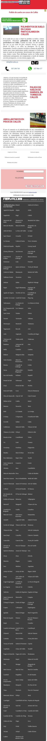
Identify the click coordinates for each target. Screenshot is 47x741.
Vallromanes (7, 303)
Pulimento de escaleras (12, 162)
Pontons (18, 618)
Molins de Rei (7, 401)
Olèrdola (6, 468)
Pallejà (17, 695)
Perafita (30, 385)
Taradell (30, 649)
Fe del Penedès (32, 675)
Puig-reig (30, 298)
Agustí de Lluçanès (8, 210)
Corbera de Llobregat (31, 603)
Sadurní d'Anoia (32, 520)
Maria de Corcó (8, 514)
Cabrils (30, 215)
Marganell (18, 504)
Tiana (5, 690)
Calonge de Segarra (9, 602)
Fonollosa (18, 447)
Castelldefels (31, 468)
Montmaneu (31, 654)
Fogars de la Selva (21, 654)
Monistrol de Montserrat (19, 221)
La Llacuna (7, 241)
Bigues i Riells (32, 571)
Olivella (30, 556)
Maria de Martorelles (9, 473)
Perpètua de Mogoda (33, 700)
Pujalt (5, 623)
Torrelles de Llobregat (18, 257)
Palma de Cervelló (33, 659)
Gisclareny (6, 447)
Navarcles (18, 406)
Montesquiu (7, 324)
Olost (17, 556)
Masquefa (18, 685)
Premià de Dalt (8, 380)
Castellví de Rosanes (9, 628)
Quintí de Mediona (9, 551)
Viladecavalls (19, 339)
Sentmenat (6, 262)
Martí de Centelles (33, 669)
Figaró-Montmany (21, 287)
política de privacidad (33, 192)
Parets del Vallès (8, 391)
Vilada (29, 437)
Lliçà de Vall (19, 396)
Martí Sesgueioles (33, 613)
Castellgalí (6, 700)
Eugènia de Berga (33, 592)
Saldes (17, 282)
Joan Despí (7, 535)
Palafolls (30, 370)
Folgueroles (31, 447)
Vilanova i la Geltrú (9, 432)
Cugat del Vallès (20, 520)
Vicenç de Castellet (33, 540)
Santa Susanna (7, 360)
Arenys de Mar (20, 571)
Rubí (5, 411)
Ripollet (18, 246)
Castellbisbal (19, 437)
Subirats (6, 282)
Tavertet (6, 318)
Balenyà (30, 494)
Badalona (6, 344)
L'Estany (6, 416)
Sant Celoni (7, 313)
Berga (5, 576)
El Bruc (30, 360)
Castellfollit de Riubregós (32, 293)
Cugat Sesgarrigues (9, 582)
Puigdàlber (19, 675)
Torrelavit (18, 690)
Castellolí (6, 675)
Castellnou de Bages (33, 334)
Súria (29, 277)
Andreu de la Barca (33, 205)
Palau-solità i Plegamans (19, 371)
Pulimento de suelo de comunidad (12, 157)
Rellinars (18, 375)
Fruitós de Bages (20, 602)
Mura (29, 406)
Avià (29, 329)
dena (17, 468)
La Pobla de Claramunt (18, 582)
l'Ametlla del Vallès (33, 416)
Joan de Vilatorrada (9, 484)
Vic (4, 442)
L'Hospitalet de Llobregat (7, 267)
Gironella (18, 236)
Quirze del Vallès (32, 680)
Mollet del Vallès (32, 478)
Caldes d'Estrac (32, 731)
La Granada (19, 411)
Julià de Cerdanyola (33, 530)
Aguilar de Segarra (8, 293)
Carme (30, 463)
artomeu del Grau (32, 705)
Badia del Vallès (20, 427)
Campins (30, 597)
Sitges (17, 721)
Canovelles (7, 540)
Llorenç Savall (32, 246)
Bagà (17, 215)
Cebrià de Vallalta (8, 272)
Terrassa (30, 716)
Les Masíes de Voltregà (19, 304)
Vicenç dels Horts (33, 638)
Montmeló (18, 324)
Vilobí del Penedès (9, 246)
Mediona (18, 566)
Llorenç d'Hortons (8, 251)
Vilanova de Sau (32, 504)
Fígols (5, 287)
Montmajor (7, 659)
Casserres (18, 463)
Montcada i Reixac (9, 695)
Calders (6, 736)
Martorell (6, 504)
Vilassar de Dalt (32, 427)
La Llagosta (7, 587)
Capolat (30, 643)
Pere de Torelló (32, 545)
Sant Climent (7, 236)
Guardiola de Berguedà (7, 510)
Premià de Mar (20, 385)
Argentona (30, 566)
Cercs (17, 623)
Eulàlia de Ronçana (9, 499)
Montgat (18, 664)
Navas (5, 370)
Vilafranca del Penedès (7, 340)
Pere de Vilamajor (20, 545)
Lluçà (5, 385)
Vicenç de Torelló (8, 643)
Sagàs (29, 380)
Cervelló (6, 422)
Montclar (6, 561)
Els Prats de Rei (32, 685)
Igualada (6, 613)
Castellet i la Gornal (9, 298)
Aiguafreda (6, 215)
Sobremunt (19, 380)
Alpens (18, 210)
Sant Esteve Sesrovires (18, 515)
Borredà (18, 329)
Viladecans (31, 339)
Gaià (17, 262)
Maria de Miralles (8, 225)
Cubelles (30, 587)
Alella (29, 210)
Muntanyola (19, 272)
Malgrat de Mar (20, 354)
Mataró (18, 205)
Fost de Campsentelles (7, 680)
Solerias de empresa (34, 152)
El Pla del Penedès (21, 489)
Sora (5, 566)
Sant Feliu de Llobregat (31, 252)
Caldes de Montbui (33, 473)
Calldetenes (7, 427)
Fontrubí (30, 262)
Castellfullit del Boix (21, 700)
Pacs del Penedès (8, 375)
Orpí (5, 726)
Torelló (30, 458)
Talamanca (31, 324)
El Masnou (31, 489)
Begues (18, 561)
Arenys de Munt (7, 571)
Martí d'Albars (20, 453)
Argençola (18, 334)
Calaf (5, 711)
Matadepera (7, 685)
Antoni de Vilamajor (21, 551)
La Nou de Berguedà (33, 582)
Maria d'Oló (19, 633)
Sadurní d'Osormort (21, 643)
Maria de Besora (32, 256)
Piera (17, 473)
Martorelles (19, 597)
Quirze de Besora (20, 267)
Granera (30, 442)
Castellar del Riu (8, 716)
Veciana (6, 731)
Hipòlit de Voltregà (33, 282)
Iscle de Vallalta (32, 484)
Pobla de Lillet (32, 432)
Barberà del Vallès (33, 272)
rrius (29, 344)
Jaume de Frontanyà (21, 484)
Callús (29, 422)
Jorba (29, 308)
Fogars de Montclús (9, 654)
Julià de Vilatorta (32, 633)
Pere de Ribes (19, 638)
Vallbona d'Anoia (8, 277)
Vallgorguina (31, 499)
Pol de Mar (31, 453)
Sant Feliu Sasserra (9, 478)
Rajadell (30, 375)
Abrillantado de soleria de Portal (35, 157)
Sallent (17, 422)
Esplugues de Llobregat (31, 288)
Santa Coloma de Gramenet (8, 598)
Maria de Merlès (20, 225)
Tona (17, 530)
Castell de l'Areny (20, 298)
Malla (5, 349)
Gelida (30, 365)
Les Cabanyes (19, 308)
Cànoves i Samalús (33, 535)
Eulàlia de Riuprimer (21, 592)
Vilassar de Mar (8, 530)
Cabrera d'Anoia (20, 241)
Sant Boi (18, 705)
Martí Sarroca (7, 669)
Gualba (18, 509)
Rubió (29, 401)
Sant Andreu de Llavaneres (19, 577)
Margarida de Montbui (31, 665)
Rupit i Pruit (19, 458)
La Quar (30, 231)
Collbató (6, 489)
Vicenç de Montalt (33, 267)
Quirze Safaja (19, 680)
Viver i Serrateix (32, 241)
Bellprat (6, 354)
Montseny (30, 525)
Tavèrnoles (19, 318)
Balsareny (18, 499)
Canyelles (18, 535)
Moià (29, 695)
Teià (5, 664)
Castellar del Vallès (33, 711)
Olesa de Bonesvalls (9, 396)
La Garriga (31, 411)
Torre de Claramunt (33, 690)
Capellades (7, 649)
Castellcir (18, 349)
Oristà (17, 726)
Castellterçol (31, 628)
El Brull (30, 236)
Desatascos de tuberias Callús (19, 737)
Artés (4, 334)
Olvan (5, 556)
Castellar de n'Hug (21, 716)
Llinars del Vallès (20, 649)
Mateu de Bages (20, 613)
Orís (29, 551)
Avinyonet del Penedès (19, 345)
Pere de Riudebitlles (21, 478)
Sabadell (6, 520)
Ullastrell (6, 633)
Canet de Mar (19, 540)
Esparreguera (31, 607)
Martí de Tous (19, 669)
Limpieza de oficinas (12, 152)
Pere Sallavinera (8, 458)
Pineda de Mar (7, 437)
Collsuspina (19, 607)
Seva (29, 721)
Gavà (17, 391)
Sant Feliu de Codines (7, 257)
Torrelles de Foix (20, 293)
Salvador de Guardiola (6, 546)
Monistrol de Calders (33, 220)
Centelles (30, 623)
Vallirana (30, 318)
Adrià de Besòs (7, 231)
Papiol (17, 659)
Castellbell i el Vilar (21, 711)
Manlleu (6, 453)
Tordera (18, 313)
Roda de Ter (19, 587)
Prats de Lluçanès (8, 618)
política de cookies (17, 2)
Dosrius (6, 365)
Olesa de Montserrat (33, 391)
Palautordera (31, 514)
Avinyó (18, 731)
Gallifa (30, 561)
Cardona (30, 349)
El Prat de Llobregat (21, 494)
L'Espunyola (19, 416)
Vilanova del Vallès (33, 576)
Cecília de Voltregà (9, 525)
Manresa (6, 406)
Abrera (30, 313)
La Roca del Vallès (21, 231)
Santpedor (30, 354)
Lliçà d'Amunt (32, 396)
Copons (6, 607)
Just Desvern (19, 251)
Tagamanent (7, 329)
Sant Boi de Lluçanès (6, 706)
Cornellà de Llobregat (18, 366)
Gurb (17, 442)
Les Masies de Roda (33, 303)
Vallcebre (6, 592)
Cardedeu (6, 638)
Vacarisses (18, 277)
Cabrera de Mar (8, 721)
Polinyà (18, 432)
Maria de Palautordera (18, 360)
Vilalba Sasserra (32, 726)
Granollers (31, 509)
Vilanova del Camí (21, 525)
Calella (18, 401)
